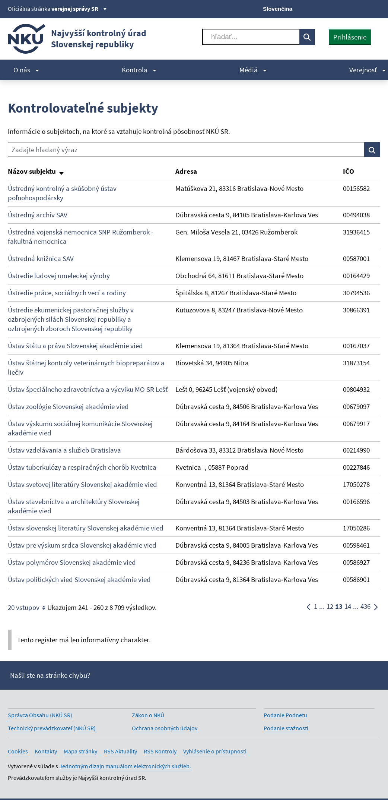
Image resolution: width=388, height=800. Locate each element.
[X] (325, 8)
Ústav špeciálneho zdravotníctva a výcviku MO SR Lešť (88, 389)
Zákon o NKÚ (148, 715)
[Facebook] (338, 8)
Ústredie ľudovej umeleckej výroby (59, 275)
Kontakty (46, 751)
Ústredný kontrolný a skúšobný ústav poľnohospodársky (62, 193)
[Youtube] (350, 8)
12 (330, 608)
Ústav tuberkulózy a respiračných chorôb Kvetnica (82, 467)
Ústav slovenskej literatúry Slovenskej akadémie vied (85, 527)
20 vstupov (27, 608)
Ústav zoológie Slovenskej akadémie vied (68, 406)
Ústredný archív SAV (37, 214)
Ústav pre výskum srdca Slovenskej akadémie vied (82, 545)
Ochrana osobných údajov (164, 728)
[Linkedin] (363, 8)
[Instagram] (375, 8)
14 (347, 608)
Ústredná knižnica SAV (41, 258)
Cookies (18, 751)
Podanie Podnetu (285, 715)
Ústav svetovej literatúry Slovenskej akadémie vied (82, 484)
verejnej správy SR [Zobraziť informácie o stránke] (79, 8)
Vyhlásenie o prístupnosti (215, 751)
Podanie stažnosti (286, 728)
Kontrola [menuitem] (139, 69)
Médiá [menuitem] (253, 69)
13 (339, 608)
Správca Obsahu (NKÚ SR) (40, 715)
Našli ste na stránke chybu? (50, 675)
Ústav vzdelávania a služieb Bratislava (64, 449)
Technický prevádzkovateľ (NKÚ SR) (52, 728)
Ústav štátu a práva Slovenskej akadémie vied (75, 345)
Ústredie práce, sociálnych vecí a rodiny (67, 292)
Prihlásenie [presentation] (349, 36)
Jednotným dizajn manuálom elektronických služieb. (125, 766)
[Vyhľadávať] (251, 37)
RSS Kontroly (160, 751)
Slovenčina (277, 9)
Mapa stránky (80, 751)
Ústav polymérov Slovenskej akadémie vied (72, 562)
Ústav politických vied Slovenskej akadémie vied (79, 579)
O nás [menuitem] (26, 69)
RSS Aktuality (120, 751)
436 (365, 608)
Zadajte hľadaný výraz (44, 149)
